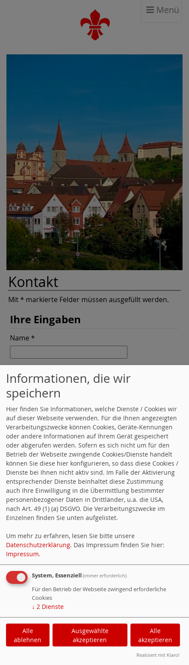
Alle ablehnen (27, 635)
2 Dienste (48, 606)
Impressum (22, 554)
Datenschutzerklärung (38, 545)
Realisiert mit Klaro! (158, 655)
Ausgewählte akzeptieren (89, 635)
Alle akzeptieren (155, 635)
